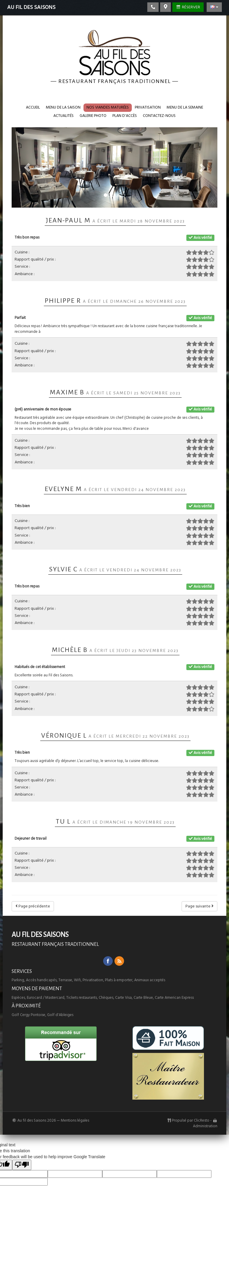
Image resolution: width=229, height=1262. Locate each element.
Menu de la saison (63, 107)
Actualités (63, 115)
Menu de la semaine (185, 107)
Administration (205, 1126)
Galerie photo (93, 115)
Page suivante (199, 906)
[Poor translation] (21, 1165)
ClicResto (201, 1120)
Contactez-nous (159, 115)
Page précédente (33, 906)
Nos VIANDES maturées (107, 107)
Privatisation (148, 107)
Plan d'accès (124, 115)
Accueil (33, 107)
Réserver (188, 7)
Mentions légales (75, 1120)
